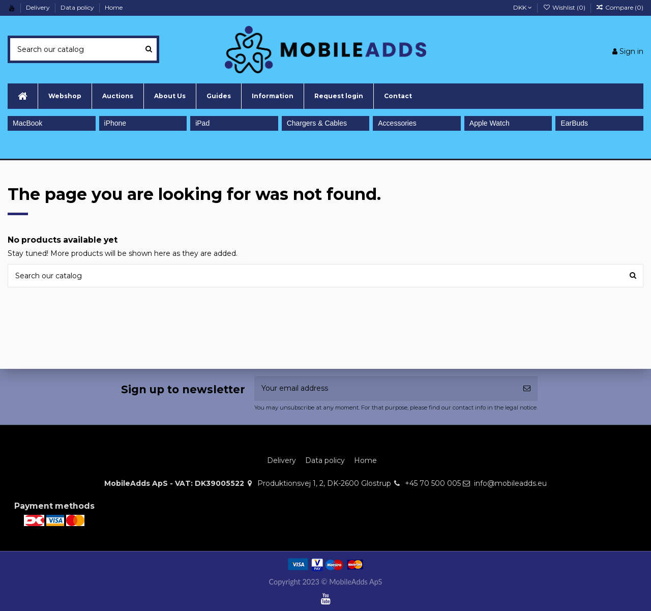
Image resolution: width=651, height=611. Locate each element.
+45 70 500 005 (433, 483)
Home (114, 7)
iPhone (115, 123)
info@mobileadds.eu (510, 483)
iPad (202, 123)
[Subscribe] (527, 388)
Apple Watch (489, 123)
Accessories (397, 123)
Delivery (38, 7)
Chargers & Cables (317, 123)
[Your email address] (385, 388)
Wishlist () (564, 7)
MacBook (27, 123)
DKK (522, 7)
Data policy (78, 7)
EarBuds (574, 123)
